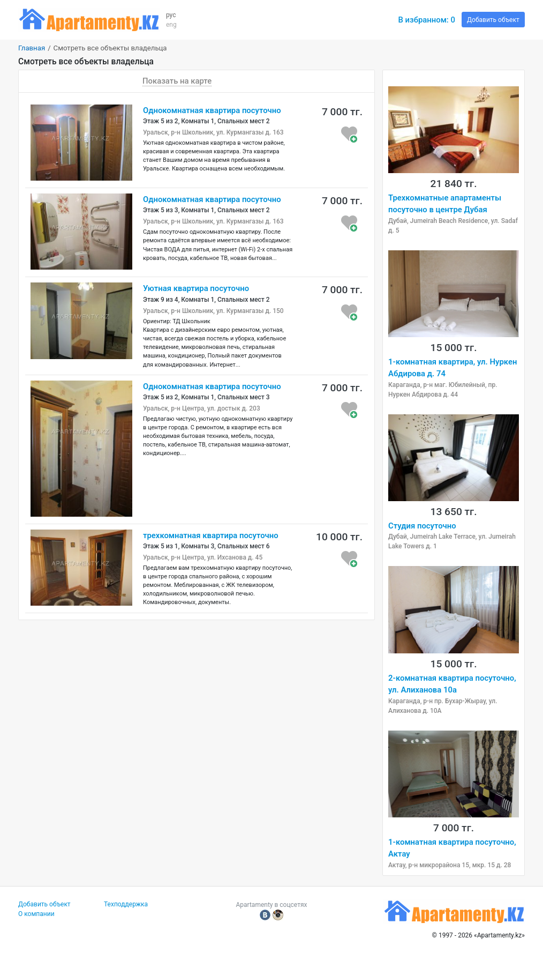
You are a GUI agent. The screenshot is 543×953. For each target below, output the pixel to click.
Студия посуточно (422, 526)
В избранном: (426, 20)
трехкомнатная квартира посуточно (210, 535)
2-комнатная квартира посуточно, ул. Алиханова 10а (452, 684)
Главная (31, 48)
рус (171, 15)
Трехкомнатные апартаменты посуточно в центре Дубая (444, 203)
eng (171, 24)
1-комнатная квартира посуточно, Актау (452, 848)
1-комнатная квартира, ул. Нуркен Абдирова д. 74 (452, 367)
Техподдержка (126, 904)
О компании (36, 914)
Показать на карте (177, 81)
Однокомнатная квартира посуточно (212, 110)
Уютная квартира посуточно (196, 288)
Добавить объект (493, 20)
